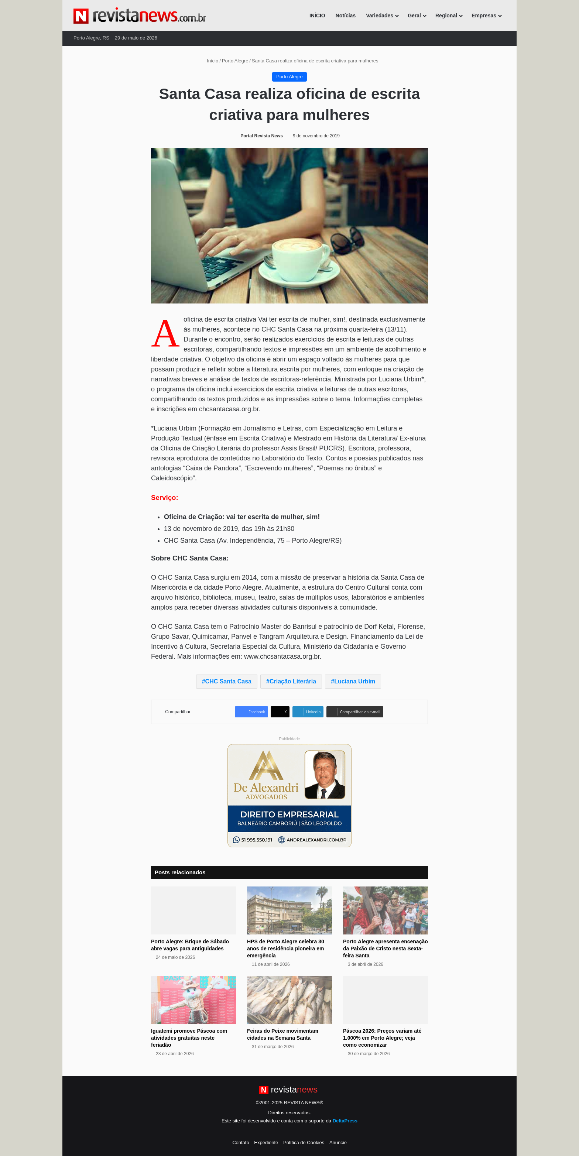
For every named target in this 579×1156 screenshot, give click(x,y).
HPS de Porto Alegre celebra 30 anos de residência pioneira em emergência (285, 948)
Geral (414, 15)
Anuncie (338, 1142)
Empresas (484, 15)
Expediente (266, 1142)
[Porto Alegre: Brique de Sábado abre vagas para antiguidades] (193, 910)
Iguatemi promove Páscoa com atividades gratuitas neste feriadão (189, 1038)
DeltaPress (345, 1121)
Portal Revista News (261, 135)
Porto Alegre (235, 61)
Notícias (346, 15)
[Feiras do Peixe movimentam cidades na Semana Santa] (289, 1000)
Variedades (379, 15)
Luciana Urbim (354, 681)
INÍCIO (317, 15)
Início (210, 61)
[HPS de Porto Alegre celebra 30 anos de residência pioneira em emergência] (289, 910)
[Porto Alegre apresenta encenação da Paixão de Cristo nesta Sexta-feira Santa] (385, 910)
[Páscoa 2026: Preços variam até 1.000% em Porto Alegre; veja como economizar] (385, 1000)
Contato (240, 1142)
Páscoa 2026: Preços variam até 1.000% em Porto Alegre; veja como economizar (382, 1038)
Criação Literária (293, 681)
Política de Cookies (303, 1142)
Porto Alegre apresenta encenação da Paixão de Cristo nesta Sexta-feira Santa (385, 948)
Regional (446, 15)
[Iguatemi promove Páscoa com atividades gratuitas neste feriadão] (193, 1000)
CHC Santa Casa (228, 681)
